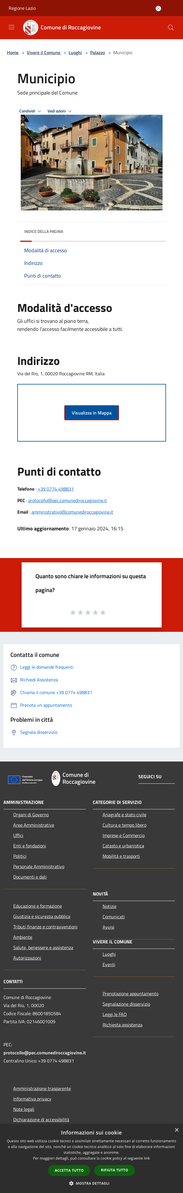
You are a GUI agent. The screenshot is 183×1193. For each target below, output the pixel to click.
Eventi (109, 964)
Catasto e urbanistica (123, 845)
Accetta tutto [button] (69, 1170)
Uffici (18, 835)
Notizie (109, 906)
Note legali (23, 1109)
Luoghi (75, 52)
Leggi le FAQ (115, 1014)
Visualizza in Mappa (92, 412)
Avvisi (108, 927)
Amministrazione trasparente (42, 1088)
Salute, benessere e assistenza (43, 947)
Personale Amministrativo (38, 866)
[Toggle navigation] (11, 27)
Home (12, 52)
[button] (91, 1183)
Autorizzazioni (27, 957)
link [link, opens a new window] (147, 1158)
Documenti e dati (30, 876)
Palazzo (97, 52)
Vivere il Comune (44, 52)
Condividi (31, 111)
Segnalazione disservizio (126, 1003)
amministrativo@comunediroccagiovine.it (72, 511)
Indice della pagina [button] (43, 231)
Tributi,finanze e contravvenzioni (45, 926)
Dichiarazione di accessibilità (41, 1119)
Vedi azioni (60, 111)
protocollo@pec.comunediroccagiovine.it (67, 500)
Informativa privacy (32, 1098)
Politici (20, 856)
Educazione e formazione (37, 905)
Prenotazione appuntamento (131, 993)
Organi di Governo (31, 814)
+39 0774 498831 (56, 488)
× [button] (176, 1130)
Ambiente (22, 937)
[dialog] (91, 1158)
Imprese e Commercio (124, 835)
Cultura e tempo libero (124, 824)
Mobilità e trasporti (121, 856)
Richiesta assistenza (122, 1024)
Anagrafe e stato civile (124, 814)
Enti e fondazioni (29, 845)
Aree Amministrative (33, 824)
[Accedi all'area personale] (158, 8)
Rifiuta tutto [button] (114, 1170)
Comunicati (114, 916)
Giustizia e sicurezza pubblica (41, 916)
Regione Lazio (22, 8)
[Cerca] (170, 27)
